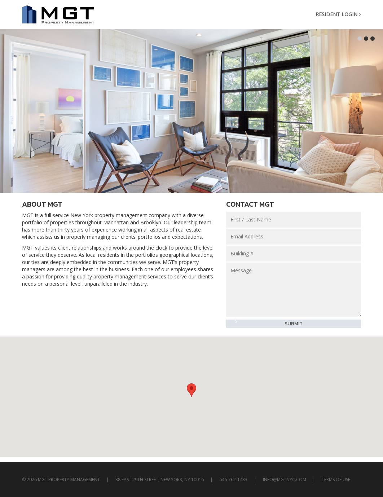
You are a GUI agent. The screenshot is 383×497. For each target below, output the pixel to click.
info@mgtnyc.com (284, 479)
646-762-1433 (233, 479)
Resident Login (336, 14)
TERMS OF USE (336, 479)
